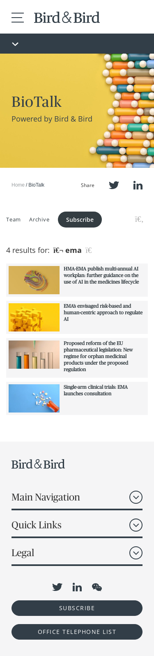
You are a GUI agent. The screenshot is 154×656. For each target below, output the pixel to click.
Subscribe (80, 219)
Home (18, 185)
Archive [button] (39, 219)
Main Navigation (45, 497)
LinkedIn (138, 185)
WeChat (97, 587)
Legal (22, 552)
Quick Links (36, 524)
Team (13, 219)
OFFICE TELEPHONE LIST (77, 632)
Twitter (114, 185)
